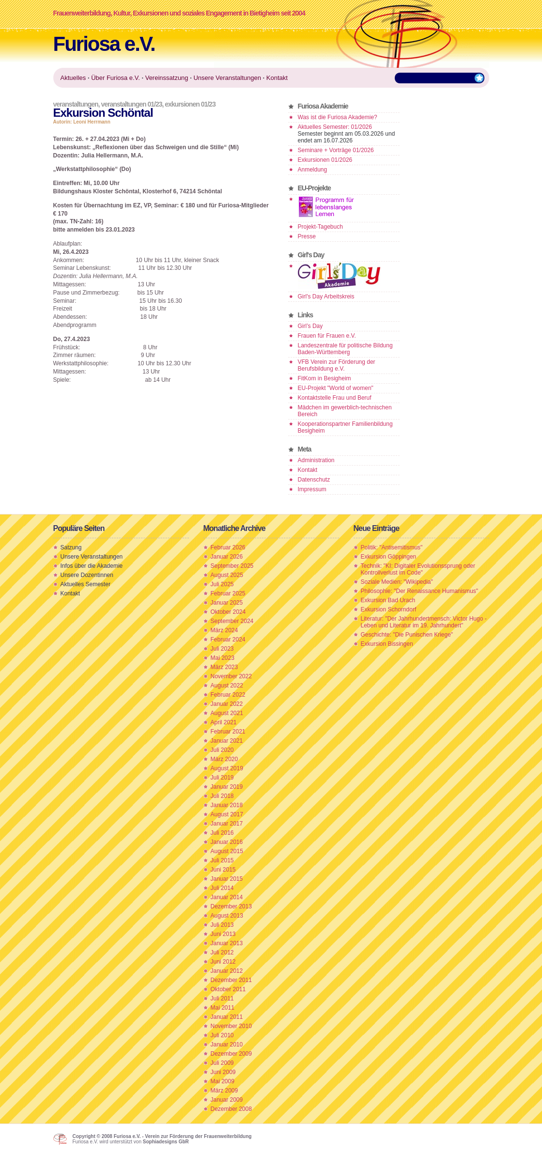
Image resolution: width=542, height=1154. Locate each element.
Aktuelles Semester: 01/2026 (335, 127)
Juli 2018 (222, 796)
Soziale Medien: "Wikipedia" (397, 581)
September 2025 (232, 565)
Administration (316, 460)
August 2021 (227, 713)
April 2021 (224, 722)
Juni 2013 (223, 934)
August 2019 (227, 768)
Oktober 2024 (228, 611)
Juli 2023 (222, 648)
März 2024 (224, 630)
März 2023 (224, 667)
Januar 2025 (227, 602)
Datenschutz (314, 479)
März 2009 (224, 1090)
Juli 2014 (222, 888)
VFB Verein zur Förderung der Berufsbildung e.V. (336, 365)
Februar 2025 (228, 593)
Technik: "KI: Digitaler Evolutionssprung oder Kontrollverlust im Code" (418, 569)
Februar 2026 (228, 547)
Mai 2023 (222, 658)
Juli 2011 (222, 998)
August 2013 (227, 915)
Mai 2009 (222, 1081)
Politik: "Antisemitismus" (392, 547)
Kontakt (308, 470)
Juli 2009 (222, 1063)
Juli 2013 (222, 924)
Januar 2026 (227, 556)
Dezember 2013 (231, 906)
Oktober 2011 (228, 989)
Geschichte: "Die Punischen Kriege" (407, 634)
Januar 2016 (227, 842)
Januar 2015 (227, 878)
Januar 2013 (227, 943)
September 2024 (232, 621)
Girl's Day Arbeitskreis (326, 296)
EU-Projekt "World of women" (335, 388)
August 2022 (227, 685)
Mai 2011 (222, 1007)
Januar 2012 (227, 970)
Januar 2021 (227, 740)
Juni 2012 (223, 961)
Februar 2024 (228, 639)
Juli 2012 (222, 952)
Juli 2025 (222, 584)
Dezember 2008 (231, 1109)
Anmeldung (312, 169)
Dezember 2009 (231, 1053)
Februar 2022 (228, 694)
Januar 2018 (227, 805)
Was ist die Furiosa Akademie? (337, 117)
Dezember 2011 (231, 980)
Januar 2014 (227, 897)
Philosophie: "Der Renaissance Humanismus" (420, 591)
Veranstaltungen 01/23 (131, 104)
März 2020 (224, 759)
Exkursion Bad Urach (388, 600)
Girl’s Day (310, 326)
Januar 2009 (227, 1099)
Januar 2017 (227, 823)
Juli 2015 (222, 860)
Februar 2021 (228, 731)
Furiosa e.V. (104, 43)
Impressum (312, 489)
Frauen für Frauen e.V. (327, 335)
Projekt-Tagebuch (320, 226)
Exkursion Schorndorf (389, 609)
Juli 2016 (222, 832)
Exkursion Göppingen (389, 556)
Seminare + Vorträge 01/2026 (336, 150)
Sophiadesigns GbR (166, 1141)
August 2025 (227, 575)
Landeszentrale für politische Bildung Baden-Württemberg (345, 349)
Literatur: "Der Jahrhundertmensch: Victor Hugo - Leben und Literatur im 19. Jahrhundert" (424, 622)
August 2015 (227, 851)
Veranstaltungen (75, 104)
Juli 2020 (222, 750)
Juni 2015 (223, 869)
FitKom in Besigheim (324, 378)
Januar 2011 (227, 1017)
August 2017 (227, 814)
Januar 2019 (227, 786)
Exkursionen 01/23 (190, 104)
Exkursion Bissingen (387, 643)
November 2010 (231, 1026)
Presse (307, 236)
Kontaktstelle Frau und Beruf (335, 397)
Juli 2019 (222, 777)
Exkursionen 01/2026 (325, 159)
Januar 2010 (227, 1044)
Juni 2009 (223, 1072)
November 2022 (231, 676)
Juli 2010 (222, 1035)
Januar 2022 (227, 704)
